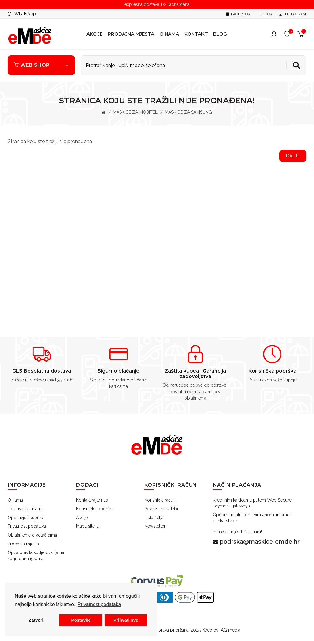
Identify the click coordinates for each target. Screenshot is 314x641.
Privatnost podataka (27, 526)
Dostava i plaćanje (25, 508)
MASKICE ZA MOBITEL (135, 112)
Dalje (293, 156)
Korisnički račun (160, 500)
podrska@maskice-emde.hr (256, 541)
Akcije (82, 517)
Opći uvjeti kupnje (25, 517)
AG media (230, 630)
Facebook (238, 14)
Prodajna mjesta (23, 543)
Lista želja (153, 517)
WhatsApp (25, 13)
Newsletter (155, 526)
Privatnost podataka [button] (99, 604)
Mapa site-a (87, 526)
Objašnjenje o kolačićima (32, 535)
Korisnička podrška (95, 508)
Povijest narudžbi (161, 508)
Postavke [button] (80, 620)
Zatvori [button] (36, 620)
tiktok (265, 14)
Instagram (292, 14)
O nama (15, 500)
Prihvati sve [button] (125, 620)
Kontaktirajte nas (92, 500)
